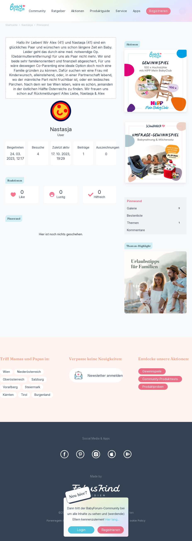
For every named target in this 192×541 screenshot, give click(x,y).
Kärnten (8, 394)
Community (37, 11)
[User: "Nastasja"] (60, 119)
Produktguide (100, 11)
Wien (6, 371)
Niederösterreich (29, 371)
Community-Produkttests (160, 379)
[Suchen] (182, 11)
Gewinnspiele (152, 371)
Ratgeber (58, 11)
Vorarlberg (10, 387)
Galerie (155, 209)
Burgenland (42, 394)
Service (121, 11)
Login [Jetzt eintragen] (81, 530)
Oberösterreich (13, 379)
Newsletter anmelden (105, 375)
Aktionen (77, 11)
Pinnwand (134, 201)
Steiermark (32, 387)
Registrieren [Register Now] (110, 530)
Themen (155, 224)
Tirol (24, 394)
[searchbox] (166, 11)
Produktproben (153, 386)
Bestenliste (135, 215)
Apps (137, 11)
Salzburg (38, 379)
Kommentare (136, 230)
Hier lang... (112, 519)
